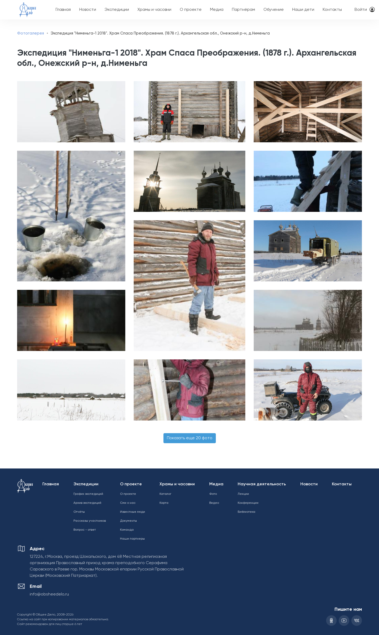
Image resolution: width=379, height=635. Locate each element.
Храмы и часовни (154, 10)
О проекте (191, 10)
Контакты (332, 10)
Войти (361, 10)
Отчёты (79, 512)
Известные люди (132, 512)
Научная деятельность (262, 484)
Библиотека (246, 512)
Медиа (216, 10)
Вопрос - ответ (84, 529)
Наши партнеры (132, 538)
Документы (128, 520)
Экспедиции (116, 10)
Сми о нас (128, 503)
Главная (63, 10)
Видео (214, 503)
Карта (163, 503)
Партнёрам (243, 10)
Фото (213, 494)
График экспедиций (88, 494)
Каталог (165, 494)
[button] (70, 111)
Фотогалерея (30, 33)
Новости (87, 10)
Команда (127, 529)
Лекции (243, 494)
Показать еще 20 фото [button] (189, 438)
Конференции (248, 503)
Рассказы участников (89, 520)
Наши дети (303, 10)
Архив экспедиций (87, 503)
